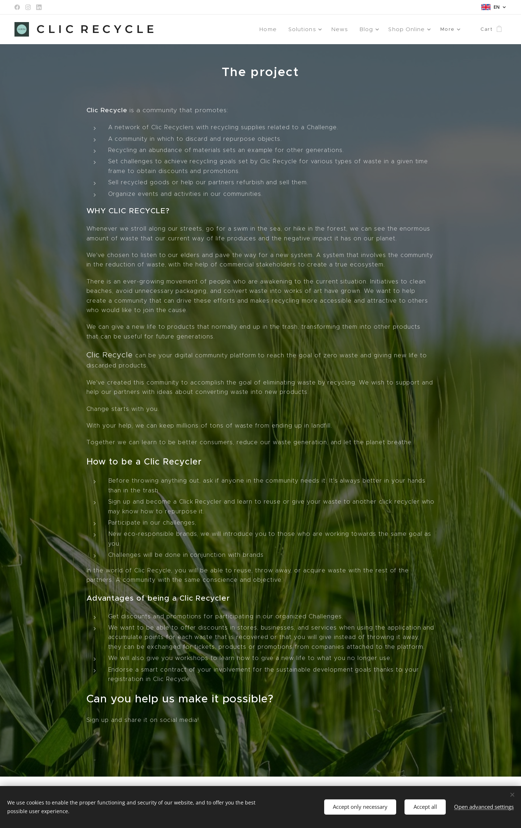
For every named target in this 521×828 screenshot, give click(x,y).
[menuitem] (274, 29)
